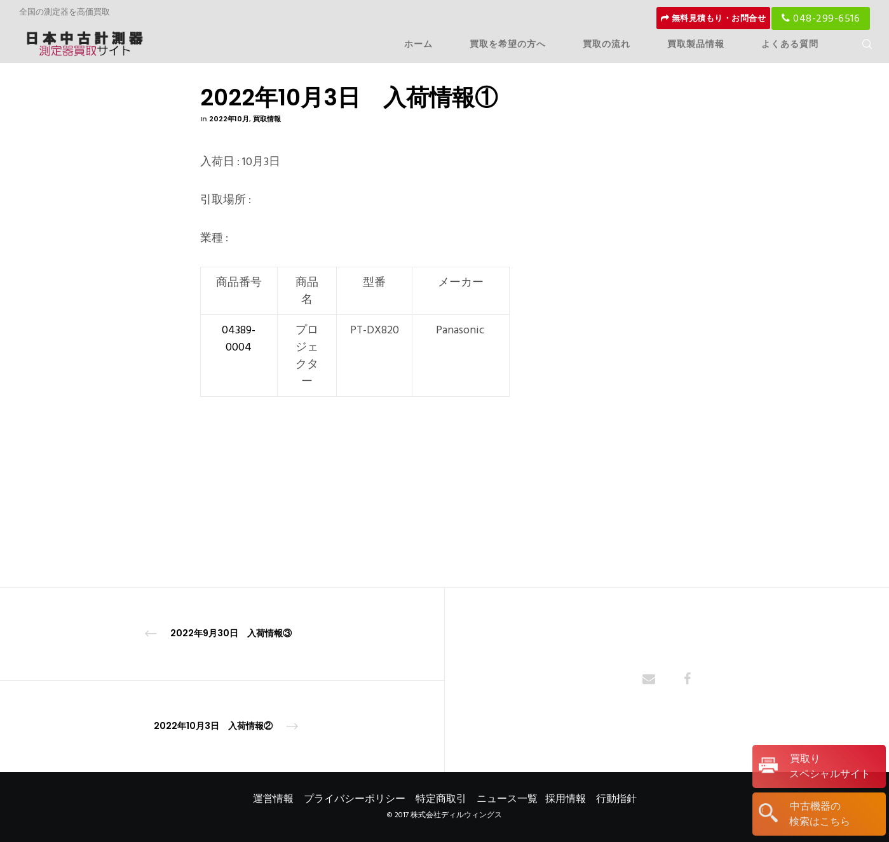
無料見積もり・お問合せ (713, 18)
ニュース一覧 (507, 799)
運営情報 (273, 799)
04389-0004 (238, 338)
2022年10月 (229, 119)
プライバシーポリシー (354, 799)
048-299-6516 (821, 18)
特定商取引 (441, 799)
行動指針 (616, 799)
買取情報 (267, 119)
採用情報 (565, 799)
